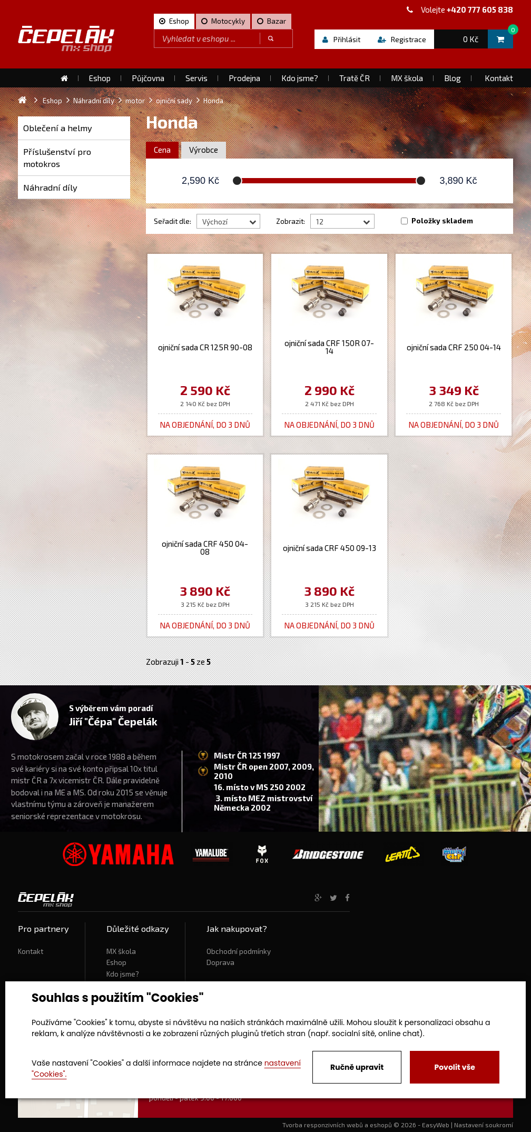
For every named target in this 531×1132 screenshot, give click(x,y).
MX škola (121, 951)
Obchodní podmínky (238, 951)
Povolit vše (454, 1067)
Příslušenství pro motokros (57, 157)
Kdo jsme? (122, 974)
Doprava (220, 962)
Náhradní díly (50, 187)
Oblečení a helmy (57, 128)
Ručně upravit (357, 1067)
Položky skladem (442, 220)
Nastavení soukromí (483, 1124)
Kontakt (30, 951)
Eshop (116, 962)
